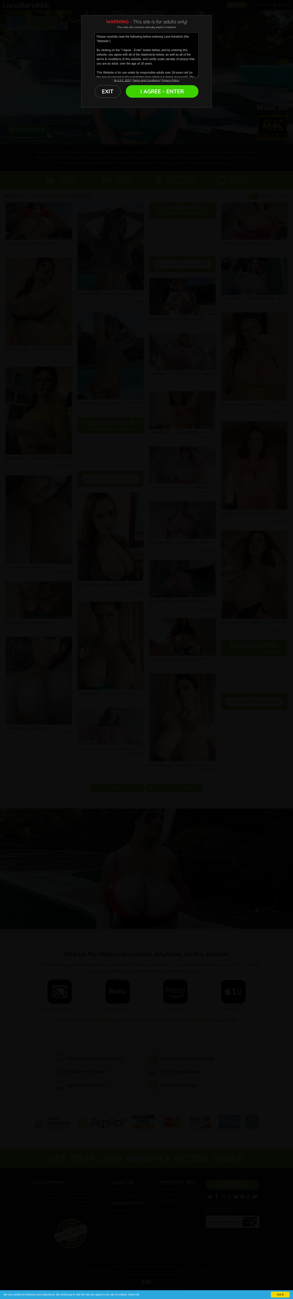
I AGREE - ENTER (162, 91)
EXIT (107, 91)
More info (133, 1294)
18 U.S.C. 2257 (122, 80)
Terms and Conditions (146, 80)
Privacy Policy (170, 80)
